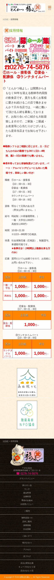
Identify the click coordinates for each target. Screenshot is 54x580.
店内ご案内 (27, 521)
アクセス (27, 549)
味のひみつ (27, 543)
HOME (5, 19)
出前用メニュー (27, 504)
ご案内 (27, 511)
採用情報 (27, 525)
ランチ (27, 489)
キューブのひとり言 (27, 567)
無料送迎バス (27, 518)
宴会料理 (27, 493)
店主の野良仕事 (27, 563)
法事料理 (27, 497)
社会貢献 (27, 529)
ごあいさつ (27, 536)
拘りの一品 (27, 485)
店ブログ (27, 556)
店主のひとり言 (27, 571)
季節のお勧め (27, 500)
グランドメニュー (27, 478)
